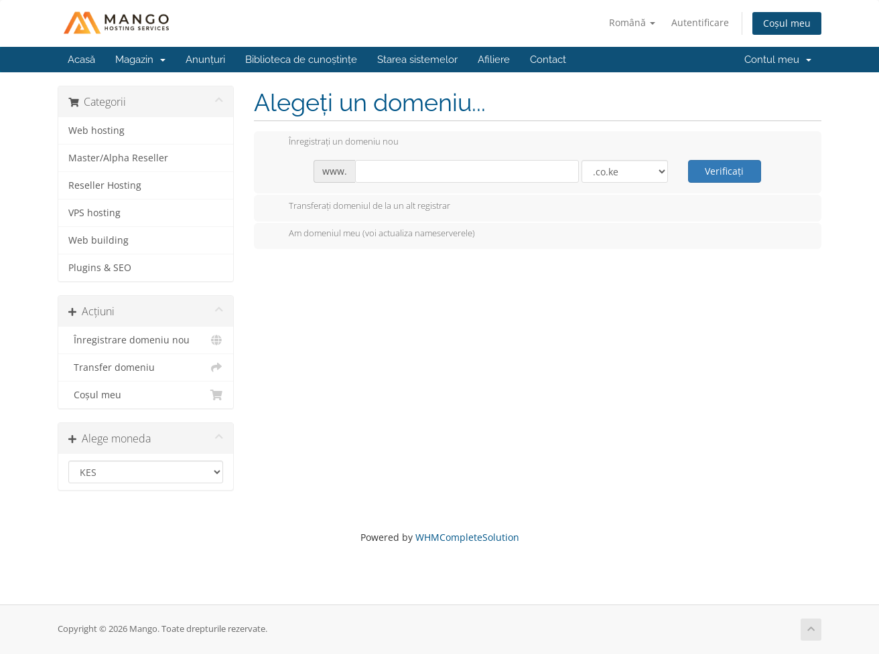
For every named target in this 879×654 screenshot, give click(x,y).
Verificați (724, 171)
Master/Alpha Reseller (118, 158)
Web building (98, 240)
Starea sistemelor (417, 60)
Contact (548, 60)
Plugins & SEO (99, 268)
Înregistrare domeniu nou (145, 340)
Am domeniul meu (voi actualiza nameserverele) (371, 234)
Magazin (140, 60)
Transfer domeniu (145, 367)
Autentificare (700, 22)
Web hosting (96, 131)
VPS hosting (94, 213)
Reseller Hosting (104, 185)
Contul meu (777, 60)
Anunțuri (205, 60)
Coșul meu (787, 23)
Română (632, 22)
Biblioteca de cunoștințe (301, 60)
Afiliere (494, 60)
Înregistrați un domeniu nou (333, 142)
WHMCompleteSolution (467, 537)
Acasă (81, 60)
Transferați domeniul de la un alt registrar (358, 206)
